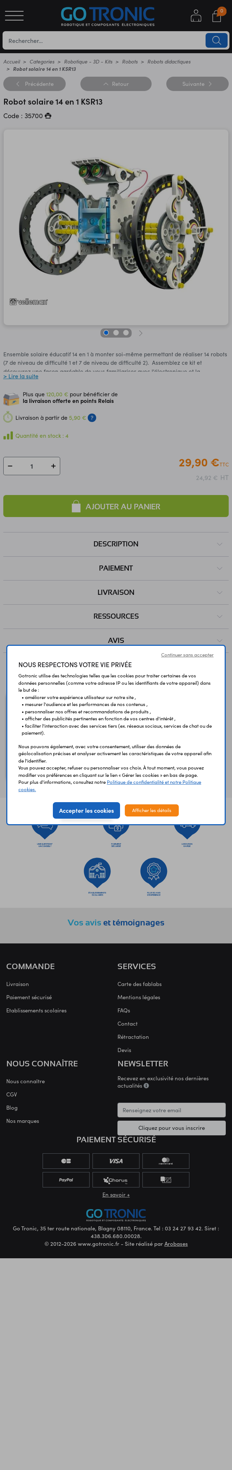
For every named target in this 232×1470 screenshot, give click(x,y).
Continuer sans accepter (187, 654)
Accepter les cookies (86, 810)
